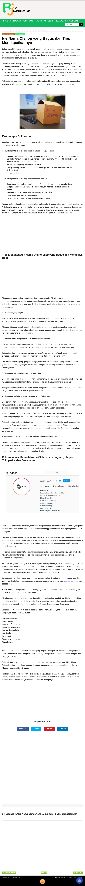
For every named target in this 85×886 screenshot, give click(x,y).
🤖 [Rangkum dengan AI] (79, 880)
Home (5, 21)
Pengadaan (15, 21)
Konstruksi (28, 21)
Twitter (36, 729)
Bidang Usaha (19, 34)
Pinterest (49, 729)
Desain (51, 21)
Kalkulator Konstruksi (67, 21)
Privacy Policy (72, 877)
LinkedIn (63, 729)
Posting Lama (77, 872)
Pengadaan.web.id (16, 877)
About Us (57, 877)
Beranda (44, 872)
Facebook (22, 729)
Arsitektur (41, 21)
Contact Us (64, 877)
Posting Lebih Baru (9, 872)
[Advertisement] (42, 230)
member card (69, 581)
